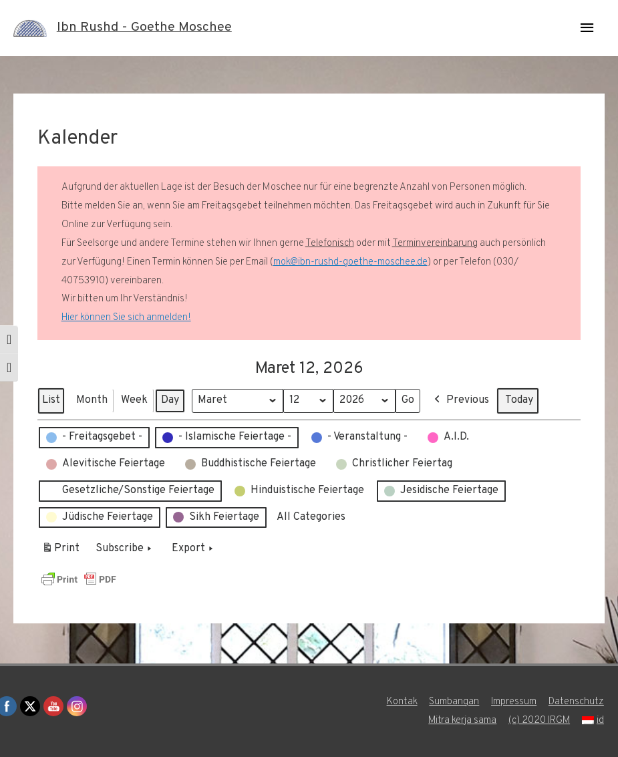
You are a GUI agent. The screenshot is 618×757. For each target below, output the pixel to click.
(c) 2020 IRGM (539, 720)
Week (134, 400)
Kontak (401, 702)
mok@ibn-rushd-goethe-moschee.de (350, 262)
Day (170, 400)
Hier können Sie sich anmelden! (126, 317)
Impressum (514, 702)
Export (194, 549)
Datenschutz (577, 702)
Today (520, 400)
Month (92, 400)
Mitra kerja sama (461, 720)
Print (60, 551)
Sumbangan (454, 702)
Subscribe (125, 549)
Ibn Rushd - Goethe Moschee (144, 28)
